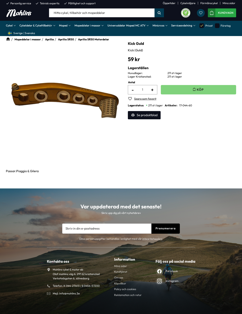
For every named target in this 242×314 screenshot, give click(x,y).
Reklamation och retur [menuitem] (128, 295)
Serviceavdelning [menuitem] (181, 25)
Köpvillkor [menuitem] (120, 283)
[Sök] (159, 12)
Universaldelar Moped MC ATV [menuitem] (126, 25)
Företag (223, 25)
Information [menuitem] (124, 259)
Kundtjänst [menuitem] (120, 271)
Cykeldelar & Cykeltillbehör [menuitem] (35, 25)
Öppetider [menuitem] (169, 3)
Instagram (172, 281)
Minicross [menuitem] (158, 25)
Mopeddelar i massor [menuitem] (88, 25)
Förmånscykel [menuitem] (209, 3)
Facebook (172, 271)
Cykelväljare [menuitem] (188, 3)
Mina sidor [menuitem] (229, 3)
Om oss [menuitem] (118, 277)
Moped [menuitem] (63, 25)
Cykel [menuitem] (9, 25)
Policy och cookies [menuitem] (125, 289)
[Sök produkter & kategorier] (102, 12)
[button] (201, 13)
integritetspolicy (152, 239)
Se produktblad (147, 115)
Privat (205, 25)
